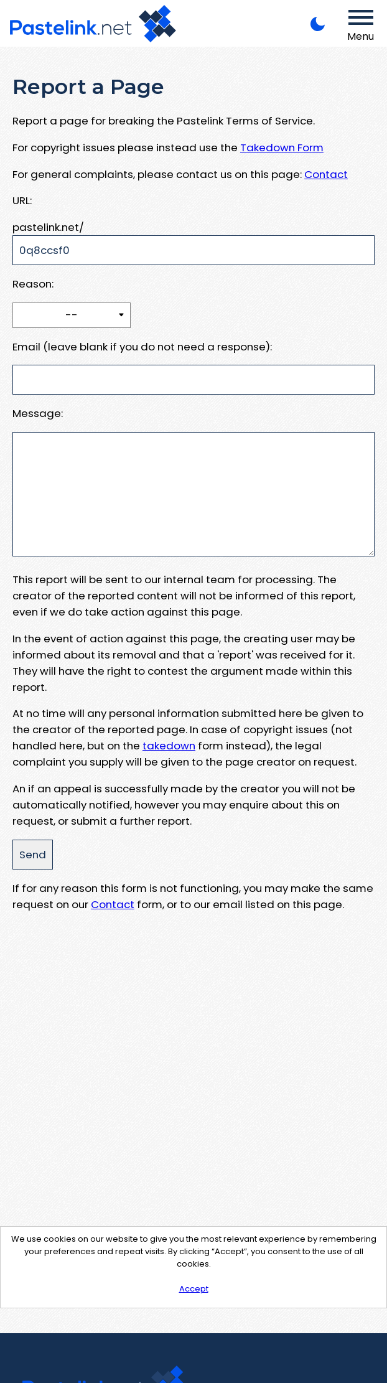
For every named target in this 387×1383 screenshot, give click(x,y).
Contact (326, 174)
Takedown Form (282, 147)
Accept (193, 1289)
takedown (168, 745)
